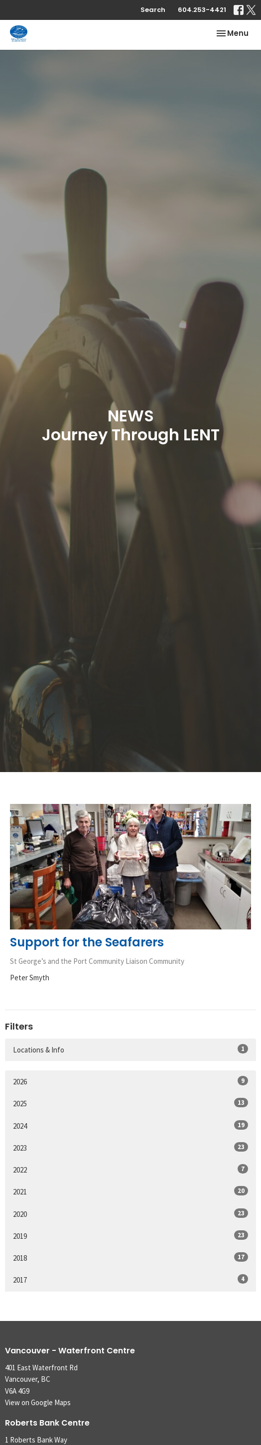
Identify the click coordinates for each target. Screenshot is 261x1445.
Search (152, 9)
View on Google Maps (38, 1402)
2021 (130, 1191)
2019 (130, 1235)
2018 (130, 1257)
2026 (130, 1081)
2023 (130, 1147)
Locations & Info (130, 1049)
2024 (130, 1125)
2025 (130, 1103)
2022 (130, 1169)
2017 (130, 1279)
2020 (130, 1213)
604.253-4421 (202, 9)
